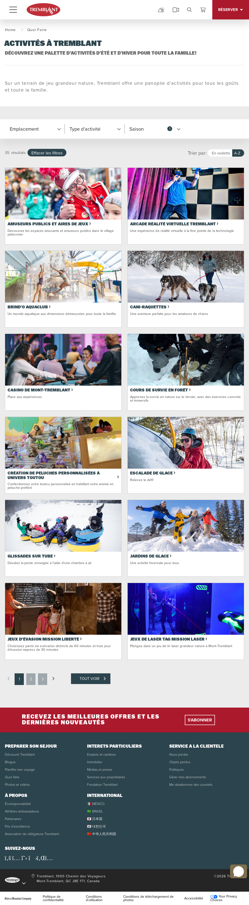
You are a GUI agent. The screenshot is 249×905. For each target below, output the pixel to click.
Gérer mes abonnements (187, 777)
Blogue (10, 762)
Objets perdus (179, 762)
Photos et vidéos (17, 784)
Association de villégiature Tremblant (32, 834)
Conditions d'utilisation (94, 898)
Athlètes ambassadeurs (22, 811)
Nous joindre (178, 754)
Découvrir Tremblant (20, 754)
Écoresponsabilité (18, 803)
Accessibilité (193, 898)
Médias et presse (99, 769)
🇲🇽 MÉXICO (96, 803)
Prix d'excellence (17, 826)
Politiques (176, 769)
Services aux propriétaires (106, 777)
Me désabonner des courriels (190, 784)
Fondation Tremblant (102, 784)
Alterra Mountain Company (18, 898)
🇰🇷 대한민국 (96, 826)
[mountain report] (161, 9)
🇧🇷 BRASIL (95, 811)
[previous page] (8, 678)
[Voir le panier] (203, 9)
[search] (189, 9)
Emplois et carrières (101, 754)
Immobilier (94, 762)
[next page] (53, 678)
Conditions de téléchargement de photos (148, 898)
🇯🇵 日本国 (94, 818)
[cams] (175, 9)
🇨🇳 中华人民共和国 (101, 834)
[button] (35, 129)
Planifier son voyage (20, 769)
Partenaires (13, 818)
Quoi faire (12, 777)
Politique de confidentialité (53, 898)
